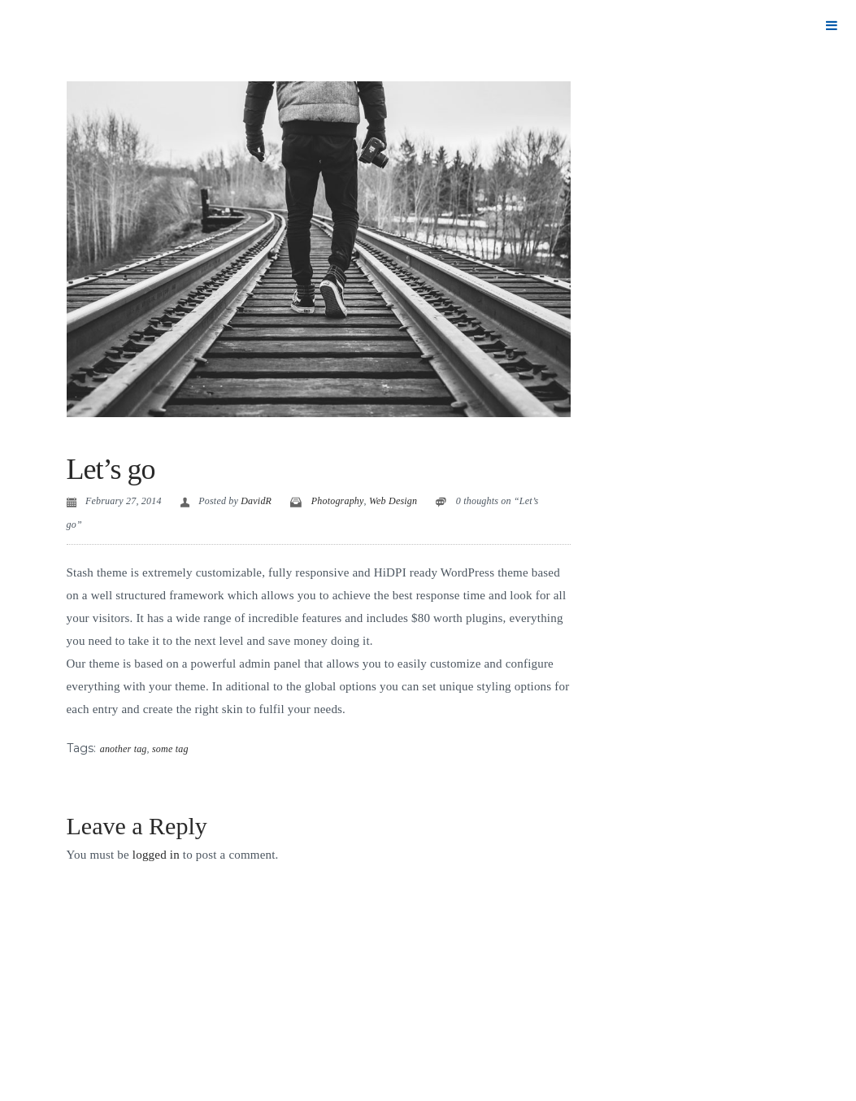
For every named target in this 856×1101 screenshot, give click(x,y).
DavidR (256, 501)
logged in (156, 854)
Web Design (393, 501)
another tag (123, 749)
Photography (337, 501)
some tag (170, 749)
